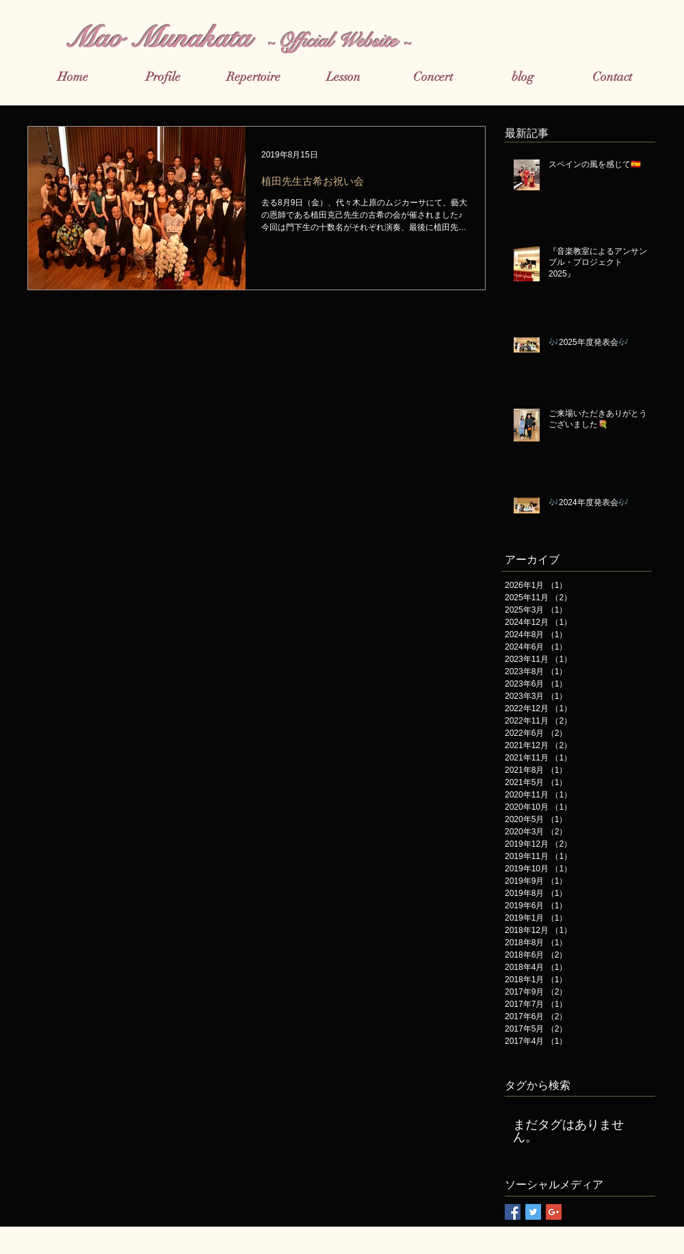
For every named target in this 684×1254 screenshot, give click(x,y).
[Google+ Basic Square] (554, 1212)
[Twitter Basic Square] (533, 1212)
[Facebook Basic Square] (513, 1212)
